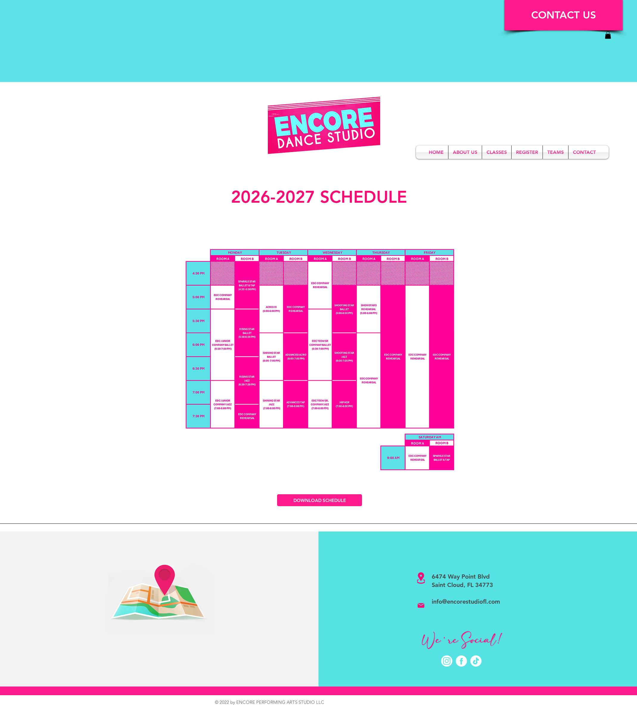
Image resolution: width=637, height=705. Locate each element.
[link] (608, 35)
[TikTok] (476, 661)
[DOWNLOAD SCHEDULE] (319, 500)
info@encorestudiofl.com (466, 601)
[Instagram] (447, 661)
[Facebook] (461, 661)
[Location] (421, 578)
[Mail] (421, 605)
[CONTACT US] (563, 15)
